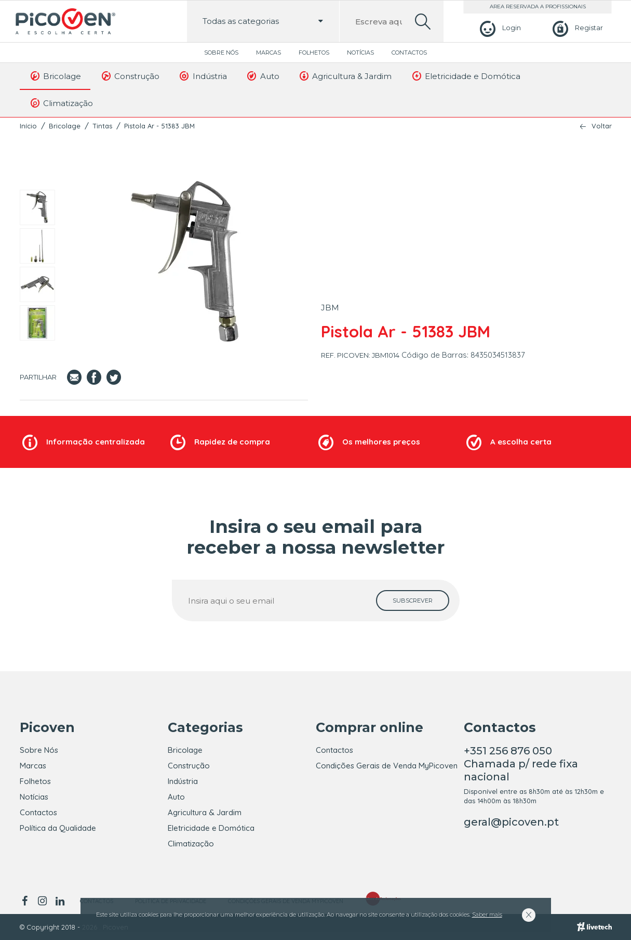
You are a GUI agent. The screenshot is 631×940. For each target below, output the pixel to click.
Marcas (268, 52)
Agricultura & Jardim (345, 76)
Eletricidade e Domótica (465, 76)
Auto (262, 76)
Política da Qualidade (58, 828)
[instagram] (42, 901)
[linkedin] (60, 901)
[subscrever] (412, 600)
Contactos (409, 52)
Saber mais (487, 914)
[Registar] (576, 28)
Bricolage (55, 76)
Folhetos (314, 52)
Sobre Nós (221, 52)
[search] (423, 21)
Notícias (360, 52)
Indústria (202, 76)
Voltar (602, 126)
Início (28, 126)
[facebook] (27, 901)
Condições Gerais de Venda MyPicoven (387, 766)
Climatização (61, 103)
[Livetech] (594, 927)
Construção (129, 76)
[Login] (499, 28)
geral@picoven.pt (511, 822)
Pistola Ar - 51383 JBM (159, 126)
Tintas (102, 126)
